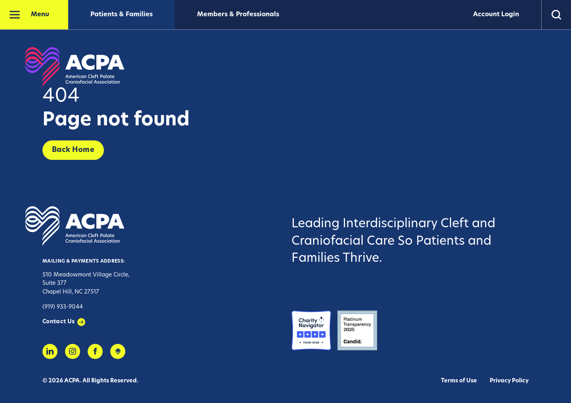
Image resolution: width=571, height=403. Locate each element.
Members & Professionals (238, 15)
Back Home (73, 150)
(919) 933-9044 (62, 307)
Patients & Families (121, 15)
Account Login (496, 15)
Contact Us (58, 322)
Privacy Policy (509, 381)
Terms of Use (459, 381)
